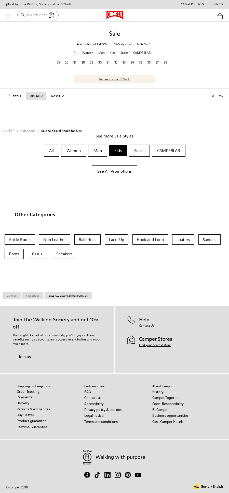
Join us (24, 356)
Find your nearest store (155, 345)
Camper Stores (192, 4)
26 (66, 62)
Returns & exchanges (33, 409)
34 (132, 62)
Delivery (23, 403)
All (75, 52)
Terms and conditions (101, 421)
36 (149, 62)
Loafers (183, 239)
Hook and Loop (150, 239)
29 (91, 62)
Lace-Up (116, 239)
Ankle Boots (20, 239)
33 (124, 62)
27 (74, 62)
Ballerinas (87, 239)
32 (115, 62)
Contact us (92, 397)
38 (165, 62)
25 (58, 62)
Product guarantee (32, 420)
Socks (124, 52)
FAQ (87, 391)
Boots (14, 254)
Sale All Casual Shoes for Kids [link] (68, 295)
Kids (112, 52)
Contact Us (146, 325)
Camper (12, 295)
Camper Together (166, 397)
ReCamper (160, 409)
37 (157, 62)
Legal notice (94, 415)
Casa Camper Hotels (167, 421)
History (158, 391)
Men (101, 52)
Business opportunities (170, 415)
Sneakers (64, 254)
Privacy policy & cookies (103, 409)
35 (140, 62)
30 (100, 62)
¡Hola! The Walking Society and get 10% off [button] (38, 4)
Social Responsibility (168, 403)
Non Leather (54, 239)
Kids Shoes (28, 131)
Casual (38, 254)
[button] (208, 486)
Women (87, 52)
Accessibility (94, 403)
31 (108, 62)
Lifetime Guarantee (32, 426)
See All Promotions (114, 171)
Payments (24, 397)
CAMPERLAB (142, 52)
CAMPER (9, 131)
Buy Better (25, 415)
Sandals (209, 239)
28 (83, 62)
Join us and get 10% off (114, 79)
